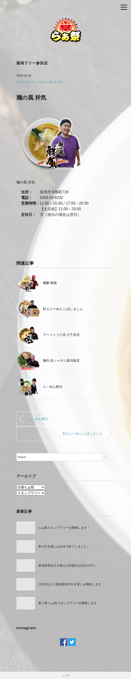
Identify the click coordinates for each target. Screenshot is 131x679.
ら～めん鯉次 (53, 386)
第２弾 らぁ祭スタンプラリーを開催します (67, 603)
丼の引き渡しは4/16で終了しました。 (64, 546)
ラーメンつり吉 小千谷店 (61, 335)
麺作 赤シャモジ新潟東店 (61, 360)
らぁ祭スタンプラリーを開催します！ (64, 527)
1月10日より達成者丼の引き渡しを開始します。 (71, 584)
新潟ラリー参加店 (32, 63)
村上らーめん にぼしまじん (63, 309)
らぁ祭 (65, 675)
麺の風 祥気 (56, 82)
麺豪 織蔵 (50, 283)
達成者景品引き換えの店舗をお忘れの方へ (67, 565)
